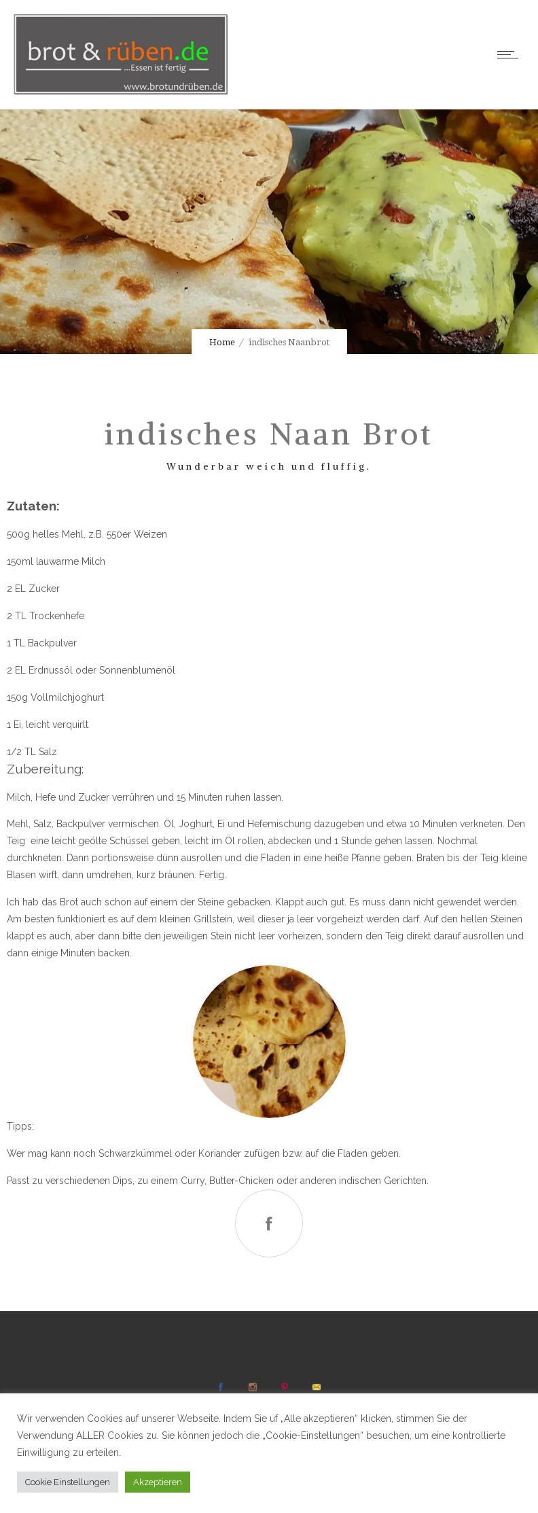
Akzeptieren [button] (157, 1482)
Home (222, 342)
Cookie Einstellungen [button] (67, 1482)
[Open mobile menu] (510, 54)
